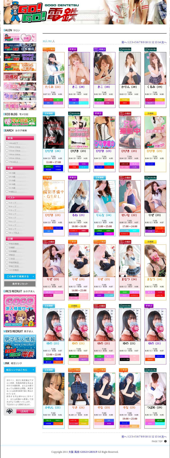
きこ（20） (79, 86)
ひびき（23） (79, 151)
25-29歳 (10, 180)
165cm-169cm (13, 158)
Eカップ (11, 218)
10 (146, 42)
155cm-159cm (13, 151)
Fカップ (11, 221)
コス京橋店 (12, 270)
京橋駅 (10, 247)
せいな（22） (129, 215)
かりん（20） (129, 86)
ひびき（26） (53, 151)
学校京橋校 (12, 244)
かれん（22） (53, 407)
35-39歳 (10, 188)
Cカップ (11, 210)
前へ (124, 42)
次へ (164, 42)
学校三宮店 (12, 266)
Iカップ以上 (12, 233)
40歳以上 (11, 192)
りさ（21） (79, 407)
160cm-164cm (13, 154)
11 (149, 42)
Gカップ (11, 225)
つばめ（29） (155, 407)
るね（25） (79, 215)
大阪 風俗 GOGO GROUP (82, 452)
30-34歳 (10, 184)
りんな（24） (104, 215)
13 (156, 42)
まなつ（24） (129, 279)
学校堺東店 (12, 262)
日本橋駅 (11, 251)
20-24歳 (10, 177)
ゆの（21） (53, 343)
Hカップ (11, 229)
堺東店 (10, 255)
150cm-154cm (13, 147)
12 (153, 42)
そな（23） (104, 407)
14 (159, 42)
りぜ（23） (155, 215)
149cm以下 (12, 143)
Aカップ (11, 203)
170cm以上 (12, 162)
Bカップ (11, 206)
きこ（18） (104, 86)
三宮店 (10, 259)
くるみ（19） (155, 86)
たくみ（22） (53, 86)
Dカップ (11, 214)
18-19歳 (10, 173)
